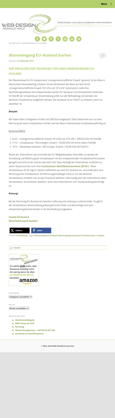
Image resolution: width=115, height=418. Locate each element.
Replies (100, 235)
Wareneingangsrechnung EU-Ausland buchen (76, 235)
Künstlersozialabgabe (25, 320)
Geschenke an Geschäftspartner (29, 333)
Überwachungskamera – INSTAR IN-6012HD (35, 330)
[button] (20, 230)
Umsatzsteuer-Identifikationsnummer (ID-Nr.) (65, 166)
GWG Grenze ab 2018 (24, 323)
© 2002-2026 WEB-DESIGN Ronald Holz (57, 346)
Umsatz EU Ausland (19, 217)
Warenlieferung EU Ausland (23, 221)
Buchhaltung (22, 235)
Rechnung (19, 326)
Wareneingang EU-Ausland (46, 235)
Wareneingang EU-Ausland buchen (40, 55)
